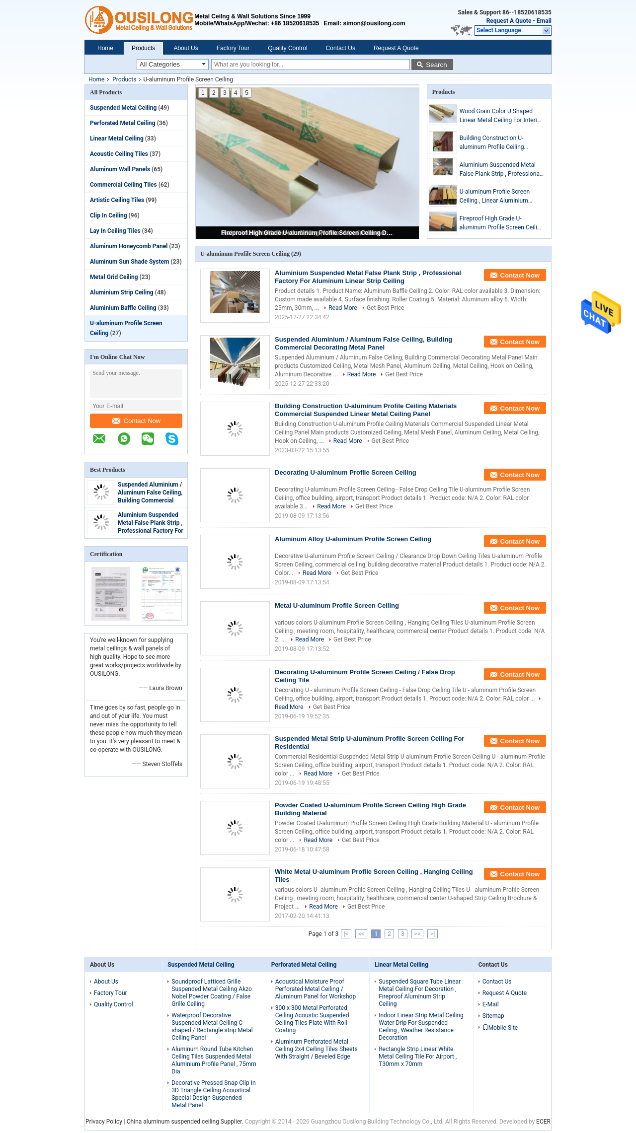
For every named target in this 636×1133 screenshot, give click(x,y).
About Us (185, 48)
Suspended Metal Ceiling (123, 107)
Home (105, 48)
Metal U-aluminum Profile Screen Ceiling (337, 605)
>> (417, 933)
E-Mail (490, 1004)
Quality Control (287, 48)
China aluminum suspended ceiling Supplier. (186, 1121)
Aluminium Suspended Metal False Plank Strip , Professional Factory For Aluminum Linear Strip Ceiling (150, 530)
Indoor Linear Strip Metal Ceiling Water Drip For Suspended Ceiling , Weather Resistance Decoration (421, 1026)
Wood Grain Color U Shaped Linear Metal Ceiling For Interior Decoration (501, 116)
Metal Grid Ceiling (114, 277)
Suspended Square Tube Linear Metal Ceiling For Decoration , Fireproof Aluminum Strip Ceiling (420, 992)
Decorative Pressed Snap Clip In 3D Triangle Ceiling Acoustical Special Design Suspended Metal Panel (213, 1094)
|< (346, 933)
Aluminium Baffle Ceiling (123, 307)
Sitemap (493, 1015)
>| (432, 933)
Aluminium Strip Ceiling (122, 292)
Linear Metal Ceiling (117, 138)
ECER (543, 1121)
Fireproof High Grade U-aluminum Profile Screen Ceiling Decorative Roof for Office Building (308, 232)
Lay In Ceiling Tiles (115, 230)
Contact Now (136, 421)
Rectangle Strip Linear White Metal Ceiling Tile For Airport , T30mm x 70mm (418, 1056)
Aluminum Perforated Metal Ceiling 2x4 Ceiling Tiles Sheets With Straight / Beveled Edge (316, 1049)
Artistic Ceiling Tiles (117, 200)
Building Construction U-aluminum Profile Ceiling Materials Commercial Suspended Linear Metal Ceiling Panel (501, 143)
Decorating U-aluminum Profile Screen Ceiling (345, 472)
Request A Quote (509, 20)
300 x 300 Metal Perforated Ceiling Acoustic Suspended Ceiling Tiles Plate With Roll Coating (312, 1019)
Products (143, 48)
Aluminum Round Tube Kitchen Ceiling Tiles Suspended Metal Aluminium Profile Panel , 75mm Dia (213, 1060)
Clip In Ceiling (108, 215)
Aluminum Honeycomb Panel (128, 246)
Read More (342, 307)
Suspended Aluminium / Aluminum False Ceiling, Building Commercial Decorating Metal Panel (363, 343)
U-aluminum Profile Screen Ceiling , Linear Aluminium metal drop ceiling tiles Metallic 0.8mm (501, 196)
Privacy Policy (103, 1121)
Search (436, 65)
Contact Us (340, 48)
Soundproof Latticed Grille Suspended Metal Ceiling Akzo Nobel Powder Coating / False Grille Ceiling (211, 992)
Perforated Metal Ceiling (123, 123)
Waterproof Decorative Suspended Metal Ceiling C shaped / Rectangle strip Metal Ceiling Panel (211, 1026)
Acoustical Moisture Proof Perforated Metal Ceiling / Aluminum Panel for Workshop (315, 989)
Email (544, 20)
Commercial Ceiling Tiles (123, 184)
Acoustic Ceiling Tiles (119, 153)
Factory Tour (233, 48)
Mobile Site (500, 1027)
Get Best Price (385, 307)
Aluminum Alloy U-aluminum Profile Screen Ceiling (353, 539)
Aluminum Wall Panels (120, 169)
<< (361, 933)
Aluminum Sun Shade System (129, 261)
